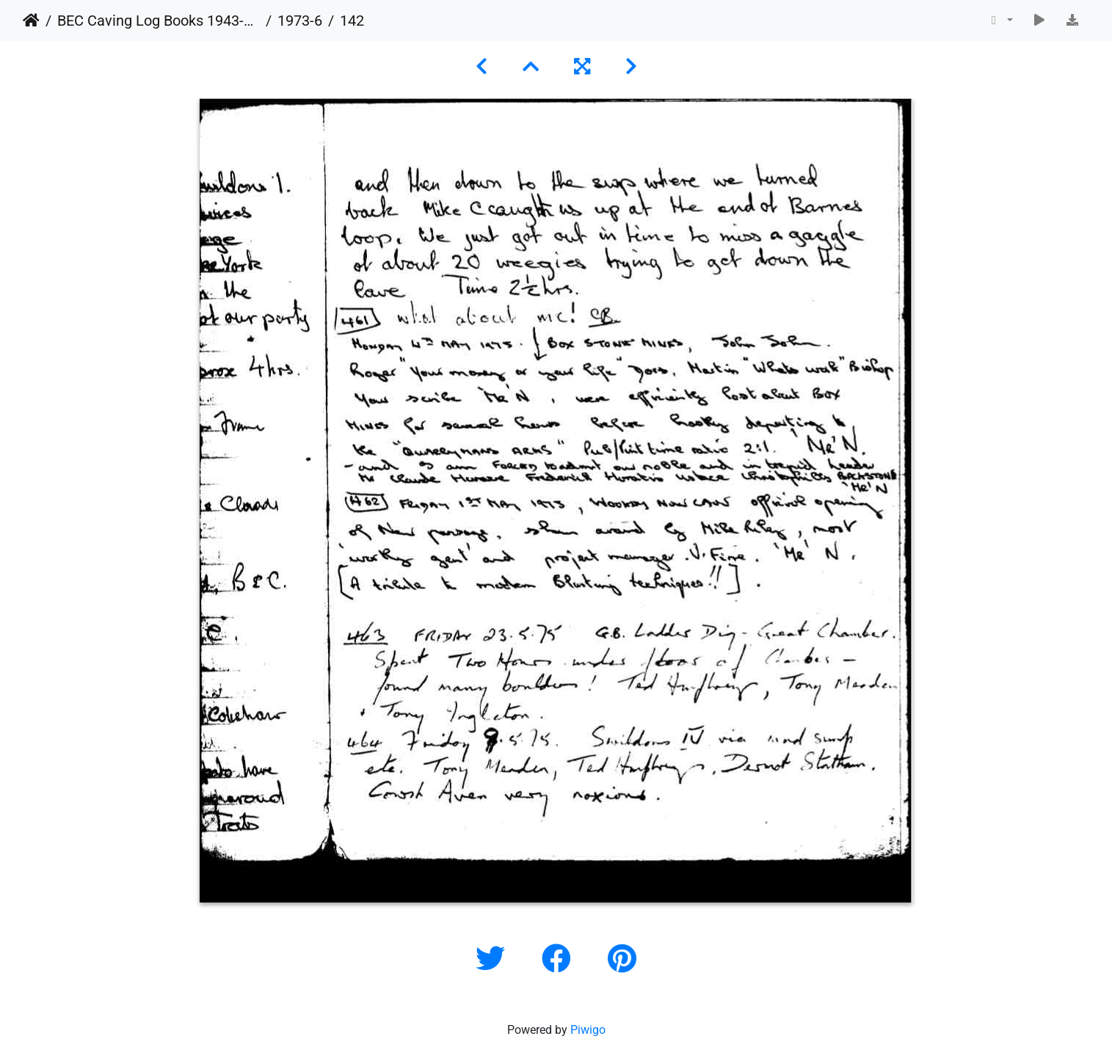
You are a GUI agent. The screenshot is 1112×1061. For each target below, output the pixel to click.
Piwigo (588, 1030)
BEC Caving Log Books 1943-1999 (158, 20)
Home (31, 21)
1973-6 (299, 20)
